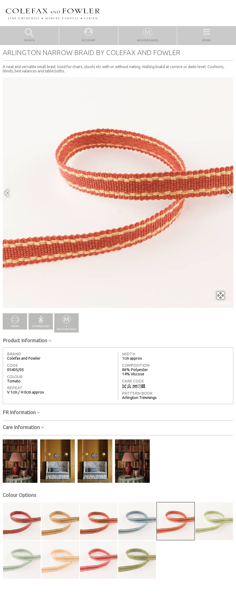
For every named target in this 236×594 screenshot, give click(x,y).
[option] (118, 192)
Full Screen (221, 298)
